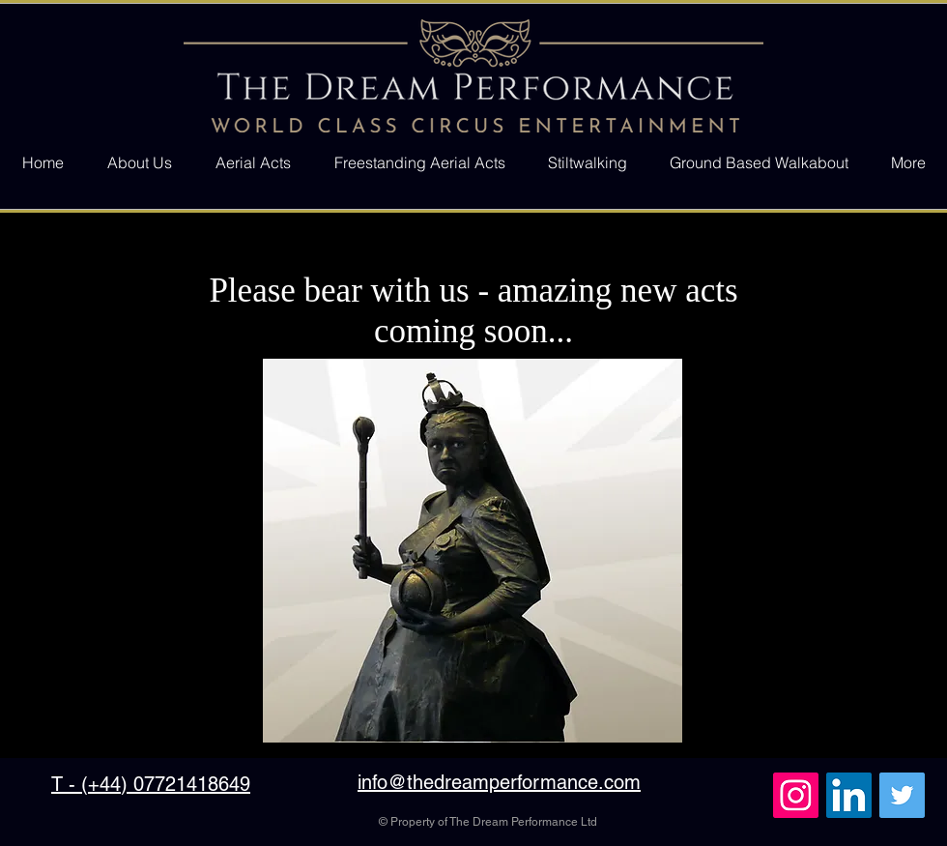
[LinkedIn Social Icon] (849, 795)
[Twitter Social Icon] (902, 795)
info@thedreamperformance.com (499, 782)
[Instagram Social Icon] (795, 795)
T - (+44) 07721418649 (150, 784)
